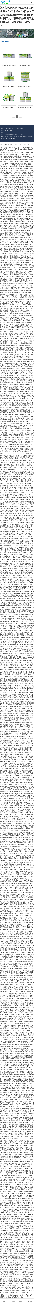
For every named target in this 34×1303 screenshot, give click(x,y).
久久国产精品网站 (22, 738)
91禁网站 (19, 439)
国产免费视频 (14, 935)
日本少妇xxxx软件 (16, 542)
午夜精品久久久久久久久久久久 (17, 683)
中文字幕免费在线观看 (27, 191)
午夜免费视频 (4, 632)
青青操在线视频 (14, 228)
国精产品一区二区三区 (18, 370)
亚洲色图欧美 (27, 301)
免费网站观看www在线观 (9, 1205)
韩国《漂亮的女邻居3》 (24, 708)
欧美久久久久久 (8, 650)
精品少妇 (7, 703)
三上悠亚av (20, 285)
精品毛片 (29, 653)
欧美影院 (9, 214)
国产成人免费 (16, 729)
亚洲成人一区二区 (13, 1050)
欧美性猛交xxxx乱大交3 (14, 598)
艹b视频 (13, 740)
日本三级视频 (16, 1170)
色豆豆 (25, 1064)
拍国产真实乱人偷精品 (24, 260)
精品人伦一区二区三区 (26, 678)
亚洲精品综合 (10, 359)
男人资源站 (14, 736)
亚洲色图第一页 (27, 182)
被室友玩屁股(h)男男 (17, 306)
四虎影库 (12, 924)
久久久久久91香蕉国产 (6, 474)
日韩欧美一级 (27, 425)
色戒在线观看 (29, 458)
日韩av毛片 (29, 368)
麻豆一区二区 (4, 1078)
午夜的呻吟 (14, 533)
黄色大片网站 (18, 823)
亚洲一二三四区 (21, 818)
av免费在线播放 (13, 258)
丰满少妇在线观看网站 (26, 343)
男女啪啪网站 (13, 276)
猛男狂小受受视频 (15, 791)
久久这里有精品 (10, 540)
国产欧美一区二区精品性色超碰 (21, 432)
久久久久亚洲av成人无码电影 (21, 646)
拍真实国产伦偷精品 (16, 182)
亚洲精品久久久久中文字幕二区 (18, 970)
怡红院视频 (12, 575)
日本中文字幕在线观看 (16, 428)
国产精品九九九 (16, 696)
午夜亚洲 (27, 1294)
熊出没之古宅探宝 (5, 1018)
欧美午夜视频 (18, 850)
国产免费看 (8, 354)
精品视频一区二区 (16, 287)
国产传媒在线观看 (25, 1232)
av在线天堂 (10, 441)
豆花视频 (14, 800)
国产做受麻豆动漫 (27, 696)
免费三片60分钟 (25, 205)
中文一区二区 (29, 699)
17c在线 (12, 1262)
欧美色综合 (23, 1281)
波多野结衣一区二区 (9, 520)
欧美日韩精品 (16, 1290)
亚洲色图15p (3, 345)
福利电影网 (20, 1039)
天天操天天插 (5, 607)
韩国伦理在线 (9, 271)
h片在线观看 (25, 931)
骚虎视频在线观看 (20, 310)
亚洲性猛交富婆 (7, 379)
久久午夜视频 (6, 736)
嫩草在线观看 (21, 333)
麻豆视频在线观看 (21, 786)
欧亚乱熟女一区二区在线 (10, 565)
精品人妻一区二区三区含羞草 (21, 281)
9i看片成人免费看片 (11, 722)
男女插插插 (30, 1281)
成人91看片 (26, 1048)
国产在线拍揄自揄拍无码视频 (26, 945)
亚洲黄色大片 (10, 221)
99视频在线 (5, 1004)
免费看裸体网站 (11, 255)
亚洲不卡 (21, 869)
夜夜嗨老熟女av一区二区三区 (14, 1046)
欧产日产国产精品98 (12, 283)
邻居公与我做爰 (11, 1156)
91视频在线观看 (11, 1152)
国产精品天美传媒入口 (18, 871)
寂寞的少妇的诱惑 (19, 712)
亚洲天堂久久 (28, 163)
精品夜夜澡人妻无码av (11, 1186)
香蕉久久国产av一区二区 (24, 427)
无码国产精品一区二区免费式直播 (13, 820)
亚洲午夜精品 (10, 1032)
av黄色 (16, 1083)
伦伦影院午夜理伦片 (6, 370)
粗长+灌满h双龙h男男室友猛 (15, 1266)
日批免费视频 (4, 166)
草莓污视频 (5, 1262)
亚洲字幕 (8, 320)
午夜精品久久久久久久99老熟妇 (16, 458)
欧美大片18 (18, 827)
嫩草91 (27, 269)
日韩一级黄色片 (21, 340)
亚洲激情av (29, 1094)
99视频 (31, 271)
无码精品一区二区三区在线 (24, 602)
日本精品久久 (9, 641)
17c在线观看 (12, 1078)
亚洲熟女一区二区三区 (27, 681)
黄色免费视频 (23, 556)
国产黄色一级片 (20, 540)
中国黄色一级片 (24, 228)
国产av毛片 (24, 989)
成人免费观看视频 (27, 630)
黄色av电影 (26, 959)
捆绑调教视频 (13, 835)
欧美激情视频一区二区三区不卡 (14, 1016)
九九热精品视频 (10, 715)
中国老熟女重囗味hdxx (27, 848)
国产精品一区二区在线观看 (15, 308)
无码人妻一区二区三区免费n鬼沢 (20, 1142)
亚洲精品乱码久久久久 (18, 694)
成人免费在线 (22, 814)
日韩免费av (3, 273)
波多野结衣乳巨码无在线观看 (24, 1255)
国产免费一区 (20, 1163)
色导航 (26, 179)
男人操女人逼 (19, 1237)
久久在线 (15, 379)
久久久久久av (29, 671)
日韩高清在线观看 (17, 1048)
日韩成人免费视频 (28, 1076)
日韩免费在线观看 (10, 1246)
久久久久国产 (7, 527)
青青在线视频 (21, 393)
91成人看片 (26, 1122)
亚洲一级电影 (26, 515)
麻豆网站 (20, 163)
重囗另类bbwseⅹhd (11, 395)
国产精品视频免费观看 (16, 301)
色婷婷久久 (20, 1174)
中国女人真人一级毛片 (22, 375)
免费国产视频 (26, 878)
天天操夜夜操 (22, 294)
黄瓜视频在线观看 (5, 420)
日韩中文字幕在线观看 (8, 807)
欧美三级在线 (16, 235)
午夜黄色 (19, 473)
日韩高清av (28, 322)
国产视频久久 (28, 1140)
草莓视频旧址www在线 (22, 774)
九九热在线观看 (16, 402)
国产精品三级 (18, 186)
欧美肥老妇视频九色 (20, 193)
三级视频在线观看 (10, 375)
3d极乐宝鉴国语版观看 (12, 501)
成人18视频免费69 (26, 1214)
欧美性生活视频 (14, 563)
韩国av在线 (3, 1250)
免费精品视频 (15, 420)
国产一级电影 (22, 784)
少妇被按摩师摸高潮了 (14, 664)
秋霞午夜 (23, 526)
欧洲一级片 (16, 874)
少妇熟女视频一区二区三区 (12, 623)
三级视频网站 (4, 416)
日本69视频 (26, 1009)
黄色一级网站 (6, 326)
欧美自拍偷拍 (6, 237)
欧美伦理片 (30, 581)
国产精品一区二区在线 (19, 851)
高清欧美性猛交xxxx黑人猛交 (20, 561)
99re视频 (27, 802)
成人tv (2, 464)
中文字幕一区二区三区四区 (7, 965)
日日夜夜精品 (18, 839)
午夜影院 (25, 832)
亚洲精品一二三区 (26, 480)
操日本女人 (26, 243)
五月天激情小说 (13, 853)
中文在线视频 (20, 802)
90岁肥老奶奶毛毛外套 (17, 731)
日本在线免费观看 (22, 735)
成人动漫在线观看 (27, 1149)
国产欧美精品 (11, 549)
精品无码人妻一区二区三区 (12, 660)
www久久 (25, 876)
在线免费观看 (22, 1165)
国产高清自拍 (26, 513)
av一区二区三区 (19, 1159)
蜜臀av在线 (8, 694)
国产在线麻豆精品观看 (16, 968)
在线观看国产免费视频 (27, 623)
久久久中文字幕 (22, 777)
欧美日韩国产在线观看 (6, 724)
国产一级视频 (4, 749)
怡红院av (27, 912)
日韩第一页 (28, 197)
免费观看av (15, 510)
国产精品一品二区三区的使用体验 (20, 174)
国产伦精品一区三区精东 (19, 175)
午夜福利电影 (29, 1191)
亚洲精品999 (9, 156)
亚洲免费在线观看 (17, 559)
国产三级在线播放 (12, 892)
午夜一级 (8, 591)
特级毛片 (30, 414)
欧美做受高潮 (23, 347)
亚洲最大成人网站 (28, 258)
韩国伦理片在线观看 (20, 929)
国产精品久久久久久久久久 (22, 795)
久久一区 (11, 324)
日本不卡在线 (26, 220)
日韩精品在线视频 (29, 430)
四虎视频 (22, 697)
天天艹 (2, 701)
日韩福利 (17, 1228)
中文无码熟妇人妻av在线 (21, 246)
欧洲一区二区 (20, 740)
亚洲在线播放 (18, 156)
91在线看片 (16, 191)
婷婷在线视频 (4, 462)
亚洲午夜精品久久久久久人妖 (21, 860)
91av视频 (13, 1197)
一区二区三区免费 (6, 559)
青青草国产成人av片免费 (10, 869)
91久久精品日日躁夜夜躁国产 (23, 359)
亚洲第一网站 (16, 1287)
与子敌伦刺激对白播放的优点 (11, 1094)
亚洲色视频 (25, 409)
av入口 (29, 335)
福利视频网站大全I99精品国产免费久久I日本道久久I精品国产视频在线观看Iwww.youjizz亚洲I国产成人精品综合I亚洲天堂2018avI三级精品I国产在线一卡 (17, 149)
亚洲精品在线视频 (5, 294)
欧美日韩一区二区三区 (11, 814)
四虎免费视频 (15, 920)
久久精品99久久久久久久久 (18, 781)
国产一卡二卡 (18, 625)
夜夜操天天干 (26, 616)
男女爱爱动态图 (10, 763)
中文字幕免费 (29, 894)
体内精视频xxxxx (27, 418)
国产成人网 (21, 671)
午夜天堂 (19, 1198)
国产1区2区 (6, 1258)
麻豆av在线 (16, 650)
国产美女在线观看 (23, 535)
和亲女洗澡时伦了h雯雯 (19, 457)
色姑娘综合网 (18, 319)
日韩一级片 (23, 653)
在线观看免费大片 (22, 211)
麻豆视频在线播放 (13, 1124)
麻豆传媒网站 (10, 689)
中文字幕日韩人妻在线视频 (19, 1055)
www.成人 (5, 628)
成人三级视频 (23, 248)
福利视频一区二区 (12, 197)
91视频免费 (9, 389)
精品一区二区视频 (27, 402)
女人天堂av (21, 197)
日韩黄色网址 (22, 315)
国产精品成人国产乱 (13, 161)
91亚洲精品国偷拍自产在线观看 (18, 365)
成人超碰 (11, 352)
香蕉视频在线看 (8, 927)
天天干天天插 (11, 1212)
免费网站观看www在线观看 (8, 1035)
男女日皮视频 (9, 754)
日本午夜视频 (9, 708)
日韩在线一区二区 (16, 220)
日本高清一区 (7, 154)
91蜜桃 (20, 747)
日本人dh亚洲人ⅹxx (12, 338)
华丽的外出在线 (27, 885)
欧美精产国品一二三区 (7, 625)
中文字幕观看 (28, 1159)
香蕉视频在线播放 (27, 227)
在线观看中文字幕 (9, 600)
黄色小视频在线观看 (14, 674)
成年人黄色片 (27, 428)
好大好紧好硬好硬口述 (8, 1020)
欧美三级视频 (28, 1020)
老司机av (12, 349)
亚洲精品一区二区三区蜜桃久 (16, 189)
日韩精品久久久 (4, 524)
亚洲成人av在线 (24, 420)
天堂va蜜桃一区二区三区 (14, 331)
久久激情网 (25, 775)
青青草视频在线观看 (20, 574)
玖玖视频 (11, 876)
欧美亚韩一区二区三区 (14, 899)
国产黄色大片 (13, 981)
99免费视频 (29, 1248)
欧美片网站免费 (24, 304)
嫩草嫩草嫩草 (19, 1262)
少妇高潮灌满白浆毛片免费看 (23, 933)
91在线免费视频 (11, 393)
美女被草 (19, 1152)
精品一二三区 (28, 568)
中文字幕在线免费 (6, 432)
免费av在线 (28, 189)
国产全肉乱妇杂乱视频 (13, 526)
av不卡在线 (19, 763)
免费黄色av (16, 837)
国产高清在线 (28, 184)
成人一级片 (24, 676)
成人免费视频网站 (7, 556)
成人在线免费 (26, 1220)
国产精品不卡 (11, 797)
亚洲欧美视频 (14, 188)
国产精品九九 (6, 306)
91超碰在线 (8, 510)
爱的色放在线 (24, 572)
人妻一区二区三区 (13, 248)
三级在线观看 (22, 478)
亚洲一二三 (6, 611)
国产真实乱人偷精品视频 (20, 943)
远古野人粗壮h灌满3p (11, 777)
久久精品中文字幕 (12, 581)
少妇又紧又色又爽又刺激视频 (14, 1127)
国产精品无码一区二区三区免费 (14, 1062)
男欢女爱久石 (27, 446)
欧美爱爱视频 (14, 671)
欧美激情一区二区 (16, 609)
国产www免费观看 (18, 811)
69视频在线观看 (21, 168)
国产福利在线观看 (28, 1267)
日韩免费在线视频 (11, 1074)
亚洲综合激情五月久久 (12, 653)
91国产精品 (19, 520)
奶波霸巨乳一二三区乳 (17, 1025)
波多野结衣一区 (22, 1131)
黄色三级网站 (16, 1243)
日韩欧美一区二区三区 (27, 703)
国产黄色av (20, 975)
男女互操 (22, 982)
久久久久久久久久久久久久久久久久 (19, 867)
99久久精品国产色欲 (10, 547)
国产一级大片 (9, 669)
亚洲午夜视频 (16, 759)
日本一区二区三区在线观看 (21, 545)
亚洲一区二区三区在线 (23, 411)
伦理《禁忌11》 (19, 1294)
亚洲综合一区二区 (22, 423)
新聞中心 (21, 1300)
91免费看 (3, 253)
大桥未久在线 (10, 1106)
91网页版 (27, 620)
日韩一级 (28, 952)
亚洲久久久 (5, 372)
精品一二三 (5, 365)
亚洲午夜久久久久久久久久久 (8, 690)
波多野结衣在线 (21, 908)
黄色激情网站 (7, 388)
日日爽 (15, 455)
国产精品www (16, 758)
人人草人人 (14, 784)
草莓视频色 (15, 1161)
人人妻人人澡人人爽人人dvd (16, 727)
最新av (26, 904)
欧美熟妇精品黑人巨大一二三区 (9, 832)
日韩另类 (29, 851)
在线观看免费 (4, 152)
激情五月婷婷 (28, 726)
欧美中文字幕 (15, 666)
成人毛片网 (20, 1285)
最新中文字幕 (10, 414)
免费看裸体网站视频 (13, 195)
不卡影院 (13, 439)
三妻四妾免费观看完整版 (17, 289)
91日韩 (28, 536)
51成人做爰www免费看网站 (21, 1147)
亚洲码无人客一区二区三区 (18, 655)
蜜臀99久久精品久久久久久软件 (12, 692)
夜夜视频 (28, 234)
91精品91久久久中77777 (9, 168)
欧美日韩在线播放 (6, 947)
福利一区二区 (4, 853)
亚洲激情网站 (19, 1119)
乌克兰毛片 (9, 855)
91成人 (2, 296)
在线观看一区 (26, 1053)
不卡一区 (22, 772)
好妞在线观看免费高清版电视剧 (20, 326)
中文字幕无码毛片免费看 (18, 1018)
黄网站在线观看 (21, 843)
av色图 (8, 1025)
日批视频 (27, 434)
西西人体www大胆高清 (23, 658)
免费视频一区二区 (18, 425)
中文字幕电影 (24, 660)
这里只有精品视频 (11, 423)
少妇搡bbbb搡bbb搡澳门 (10, 469)
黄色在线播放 (23, 1161)
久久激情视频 (4, 1110)
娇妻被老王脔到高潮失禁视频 (13, 409)
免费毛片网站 (20, 202)
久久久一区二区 (6, 602)
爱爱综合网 (27, 289)
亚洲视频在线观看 (18, 381)
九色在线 (21, 379)
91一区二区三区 (8, 400)
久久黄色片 (29, 478)
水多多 (10, 1174)
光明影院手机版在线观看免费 (21, 170)
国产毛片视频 (14, 1135)
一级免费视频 (4, 1283)
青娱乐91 (28, 457)
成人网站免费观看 (15, 988)
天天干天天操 (4, 1021)
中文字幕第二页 (12, 1193)
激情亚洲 (7, 747)
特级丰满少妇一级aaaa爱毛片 (21, 374)
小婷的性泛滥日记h (17, 519)
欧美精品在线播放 (18, 704)
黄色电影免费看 (26, 998)
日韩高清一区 (7, 312)
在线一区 (28, 694)
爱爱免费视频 (7, 163)
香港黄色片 (10, 929)
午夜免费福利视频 (13, 462)
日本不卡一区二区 (15, 611)
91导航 (18, 1136)
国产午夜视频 (11, 266)
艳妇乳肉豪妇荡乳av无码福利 (15, 828)
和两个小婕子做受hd (19, 389)
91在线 (9, 1126)
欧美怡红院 (20, 274)
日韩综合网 (19, 1069)
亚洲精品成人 (19, 1133)
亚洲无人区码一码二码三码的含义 (21, 750)
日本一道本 (10, 827)
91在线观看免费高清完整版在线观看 (21, 1057)
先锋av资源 (21, 338)
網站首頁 (4, 1300)
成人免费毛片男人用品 (27, 830)
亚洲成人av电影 (16, 312)
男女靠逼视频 (20, 894)
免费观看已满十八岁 (13, 719)
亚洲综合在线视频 (7, 713)
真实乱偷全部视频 (25, 489)
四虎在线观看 (11, 1255)
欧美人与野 (23, 1124)
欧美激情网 (24, 241)
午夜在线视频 (7, 535)
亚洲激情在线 (23, 297)
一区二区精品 (4, 667)
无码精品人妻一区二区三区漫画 (17, 416)
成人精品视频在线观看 (8, 363)
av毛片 (17, 1189)
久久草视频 (25, 312)
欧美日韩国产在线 (28, 820)
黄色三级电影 (4, 193)
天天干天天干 (10, 910)
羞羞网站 (14, 163)
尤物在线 (2, 855)
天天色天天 (29, 566)
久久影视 (24, 1129)
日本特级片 (28, 1110)
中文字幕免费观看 (26, 485)
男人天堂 (26, 963)
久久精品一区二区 (17, 443)
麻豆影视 (15, 641)
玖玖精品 (17, 342)
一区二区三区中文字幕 (22, 756)
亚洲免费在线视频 (8, 726)
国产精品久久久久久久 (8, 1087)
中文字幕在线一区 (14, 1012)
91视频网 (30, 689)
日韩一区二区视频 (21, 1292)
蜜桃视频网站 (4, 664)
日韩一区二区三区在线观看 (12, 204)
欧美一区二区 (4, 974)
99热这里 (2, 1106)
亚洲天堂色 (27, 966)
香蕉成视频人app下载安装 (23, 1081)
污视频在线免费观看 (21, 600)
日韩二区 (19, 637)
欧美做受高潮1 (9, 407)
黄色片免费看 (23, 858)
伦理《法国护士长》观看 (15, 225)
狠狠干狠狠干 (27, 1046)
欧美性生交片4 (14, 336)
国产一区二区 (10, 1085)
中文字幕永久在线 (8, 522)
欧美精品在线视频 (26, 1080)
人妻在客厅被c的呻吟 (22, 471)
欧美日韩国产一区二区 (19, 366)
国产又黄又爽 (8, 701)
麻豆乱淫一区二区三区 (9, 804)
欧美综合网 (16, 207)
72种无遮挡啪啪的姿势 (9, 864)
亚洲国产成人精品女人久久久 (14, 919)
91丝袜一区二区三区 (26, 400)
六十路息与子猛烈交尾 (27, 524)
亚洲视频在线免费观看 (12, 858)
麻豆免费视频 (17, 404)
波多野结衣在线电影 (6, 1161)
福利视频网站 (4, 995)
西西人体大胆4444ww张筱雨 (18, 593)
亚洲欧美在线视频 (13, 384)
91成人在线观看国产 (17, 1154)
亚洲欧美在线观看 (19, 322)
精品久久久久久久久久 (17, 508)
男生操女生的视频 (25, 358)
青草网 (24, 558)
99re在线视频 (12, 437)
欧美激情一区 (6, 287)
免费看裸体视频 (15, 834)
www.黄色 (21, 949)
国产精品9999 (7, 278)
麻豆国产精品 (15, 218)
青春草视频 (6, 1223)
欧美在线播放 (24, 874)
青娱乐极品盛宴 (4, 706)
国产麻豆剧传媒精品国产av (18, 335)
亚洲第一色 (15, 216)
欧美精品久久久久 (29, 605)
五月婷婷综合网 (21, 579)
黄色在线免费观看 (7, 398)
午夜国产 (14, 487)
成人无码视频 (4, 1150)
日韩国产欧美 (21, 922)
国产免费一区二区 (11, 1195)
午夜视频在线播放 (13, 345)
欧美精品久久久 (21, 1175)
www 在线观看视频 (12, 165)
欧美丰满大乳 (7, 175)
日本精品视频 (14, 812)
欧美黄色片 (29, 779)
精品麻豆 (25, 950)
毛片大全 (29, 416)
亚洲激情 (20, 487)
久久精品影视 (11, 273)
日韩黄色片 (3, 896)
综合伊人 (10, 281)
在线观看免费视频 (12, 478)
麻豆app (23, 1094)
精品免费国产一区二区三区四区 (19, 1120)
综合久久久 (6, 533)
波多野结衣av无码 (26, 614)
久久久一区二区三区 (25, 641)
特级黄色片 (10, 574)
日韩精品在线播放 (17, 604)
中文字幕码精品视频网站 (19, 466)
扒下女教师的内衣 (13, 506)
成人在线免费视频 (27, 899)
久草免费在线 (4, 239)
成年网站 (28, 1289)
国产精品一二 (22, 395)
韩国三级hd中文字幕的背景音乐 (19, 577)
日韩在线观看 (22, 372)
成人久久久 (13, 747)
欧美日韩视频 (29, 504)
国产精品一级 (14, 657)
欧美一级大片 (20, 1000)
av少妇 (20, 460)
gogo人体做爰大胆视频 (11, 1028)
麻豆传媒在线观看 (11, 779)
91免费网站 (3, 1191)
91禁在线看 (16, 400)
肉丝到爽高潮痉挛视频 (16, 554)
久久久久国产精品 (12, 260)
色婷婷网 (29, 908)
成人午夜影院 (9, 374)
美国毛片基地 (4, 1253)
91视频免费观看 (10, 766)
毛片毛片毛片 (20, 273)
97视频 (21, 793)
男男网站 (2, 343)
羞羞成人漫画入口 (18, 450)
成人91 (7, 428)
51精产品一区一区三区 (18, 1248)
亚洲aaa (7, 1197)
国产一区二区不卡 (10, 774)
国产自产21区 (28, 704)
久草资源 (19, 1253)
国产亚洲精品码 (4, 349)
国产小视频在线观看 (15, 299)
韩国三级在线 (26, 391)
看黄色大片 (5, 276)
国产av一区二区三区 (6, 584)
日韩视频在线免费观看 (7, 319)
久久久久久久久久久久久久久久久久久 (15, 453)
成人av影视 (28, 1090)
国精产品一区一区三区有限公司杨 (22, 621)
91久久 (8, 317)
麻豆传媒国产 (7, 729)
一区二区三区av (4, 579)
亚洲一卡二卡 (22, 212)
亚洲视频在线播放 (7, 1149)
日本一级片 (20, 1297)
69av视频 (29, 372)
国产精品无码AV (4, 228)
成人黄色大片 (11, 1202)
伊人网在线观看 (13, 993)
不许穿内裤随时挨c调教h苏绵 (14, 1060)
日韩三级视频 (26, 609)
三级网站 (30, 462)
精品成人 (28, 1067)
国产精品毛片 (19, 959)
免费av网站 (11, 857)
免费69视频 (14, 490)
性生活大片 (10, 823)
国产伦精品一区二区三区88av (17, 628)
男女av (29, 481)
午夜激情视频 (7, 519)
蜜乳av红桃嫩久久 (8, 998)
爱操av (10, 404)
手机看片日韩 (17, 251)
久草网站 (14, 1260)
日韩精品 (24, 361)
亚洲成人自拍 (18, 414)
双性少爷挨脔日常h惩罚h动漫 (25, 873)
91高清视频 (6, 586)
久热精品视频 (24, 1044)
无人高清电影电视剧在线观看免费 (9, 597)
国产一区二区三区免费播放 (23, 412)
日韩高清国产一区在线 (20, 407)
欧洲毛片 (20, 455)
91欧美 (29, 559)
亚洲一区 (2, 837)
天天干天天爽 (28, 589)
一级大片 (6, 182)
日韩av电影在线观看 (19, 290)
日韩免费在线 (10, 310)
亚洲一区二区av (15, 382)
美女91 (22, 568)
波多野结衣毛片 (17, 446)
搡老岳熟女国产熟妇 (10, 473)
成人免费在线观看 (11, 211)
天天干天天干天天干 (13, 982)
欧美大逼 (6, 1292)
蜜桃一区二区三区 (18, 451)
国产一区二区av (24, 674)
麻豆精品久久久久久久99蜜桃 (9, 460)
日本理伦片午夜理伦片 (13, 480)
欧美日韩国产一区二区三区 (23, 1227)
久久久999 (20, 1037)
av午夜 (28, 1165)
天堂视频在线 (26, 798)
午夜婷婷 (31, 950)
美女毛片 (28, 687)
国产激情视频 (13, 607)
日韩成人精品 (19, 896)
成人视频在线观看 (22, 499)
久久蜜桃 (28, 628)
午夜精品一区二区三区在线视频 (10, 297)
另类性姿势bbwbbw (17, 866)
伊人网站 (24, 529)
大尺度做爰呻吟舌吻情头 (9, 1198)
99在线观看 (26, 1060)
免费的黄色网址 (9, 572)
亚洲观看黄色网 (18, 605)
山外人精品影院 (19, 726)
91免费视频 (20, 770)
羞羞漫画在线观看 (23, 935)
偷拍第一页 (20, 1097)
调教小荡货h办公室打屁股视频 (25, 1074)
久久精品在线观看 (6, 216)
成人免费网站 (11, 471)
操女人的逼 (26, 954)
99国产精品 (3, 267)
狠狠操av (7, 885)
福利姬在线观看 (15, 1058)
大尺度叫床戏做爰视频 (21, 915)
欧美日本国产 (27, 850)
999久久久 (25, 761)
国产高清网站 (21, 862)
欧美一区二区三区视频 (20, 253)
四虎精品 (29, 466)
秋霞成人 (11, 1283)
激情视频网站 (22, 1011)
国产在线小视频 (18, 243)
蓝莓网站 (14, 177)
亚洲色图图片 (6, 1027)
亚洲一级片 (5, 818)
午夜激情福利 (7, 466)
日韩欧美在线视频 (10, 979)
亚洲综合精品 (6, 1066)
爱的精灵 (10, 926)
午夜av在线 (24, 1287)
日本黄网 (16, 556)
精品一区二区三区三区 (13, 267)
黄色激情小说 (22, 490)
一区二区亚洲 (26, 1099)
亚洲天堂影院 (23, 1278)
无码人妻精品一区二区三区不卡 (19, 1092)
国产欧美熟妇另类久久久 (20, 926)
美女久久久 (11, 974)
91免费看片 (7, 487)
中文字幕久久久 (20, 1021)
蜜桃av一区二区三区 (18, 634)
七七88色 (18, 616)
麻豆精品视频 (27, 156)
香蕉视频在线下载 (26, 1283)
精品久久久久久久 (13, 152)
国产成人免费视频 (5, 821)
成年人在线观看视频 (8, 903)
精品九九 (7, 430)
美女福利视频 (21, 687)
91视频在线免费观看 (11, 922)
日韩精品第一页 (20, 266)
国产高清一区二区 (17, 527)
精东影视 (7, 464)
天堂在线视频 (17, 1071)
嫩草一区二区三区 (17, 1104)
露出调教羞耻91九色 (18, 354)
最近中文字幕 (10, 342)
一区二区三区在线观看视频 (13, 551)
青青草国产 (10, 989)
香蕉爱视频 (25, 186)
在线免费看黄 (10, 223)
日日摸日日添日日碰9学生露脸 (22, 181)
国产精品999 (18, 876)
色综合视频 (26, 625)
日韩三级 (20, 897)
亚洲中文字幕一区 (28, 1104)
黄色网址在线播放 (27, 299)
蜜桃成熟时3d (16, 947)
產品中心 (12, 1300)
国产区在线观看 (9, 651)
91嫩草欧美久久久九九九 (20, 172)
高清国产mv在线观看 (17, 589)
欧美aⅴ (26, 274)
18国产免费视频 (26, 551)
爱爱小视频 (4, 1193)
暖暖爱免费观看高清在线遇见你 (19, 977)
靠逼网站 (15, 1278)
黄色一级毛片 (23, 462)
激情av (8, 411)
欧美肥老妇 (30, 558)
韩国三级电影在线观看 (17, 1023)
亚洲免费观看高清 (8, 984)
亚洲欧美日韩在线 (13, 772)
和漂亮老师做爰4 (23, 1126)
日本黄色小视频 (8, 251)
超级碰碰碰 (15, 388)
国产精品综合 (15, 568)
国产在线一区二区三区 (26, 195)
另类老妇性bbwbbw (24, 216)
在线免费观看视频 (12, 377)
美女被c (5, 232)
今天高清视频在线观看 (24, 283)
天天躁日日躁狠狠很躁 (17, 237)
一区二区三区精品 (21, 766)
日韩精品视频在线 (16, 391)
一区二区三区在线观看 (8, 356)
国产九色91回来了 (7, 1147)
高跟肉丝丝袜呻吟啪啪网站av (22, 441)
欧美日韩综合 (17, 855)
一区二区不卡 (17, 398)
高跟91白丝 (24, 1181)
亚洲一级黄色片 (18, 474)
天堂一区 (28, 393)
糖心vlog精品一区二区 (8, 179)
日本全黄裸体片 (26, 1264)
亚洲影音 (9, 1278)
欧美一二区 (3, 260)
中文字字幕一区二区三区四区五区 (9, 697)
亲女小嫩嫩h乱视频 (18, 588)
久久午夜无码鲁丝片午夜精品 (24, 643)
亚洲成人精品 (12, 1253)
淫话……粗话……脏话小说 (22, 352)
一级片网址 (15, 347)
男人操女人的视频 (5, 568)
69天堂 (25, 414)
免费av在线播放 (29, 317)
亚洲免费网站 (28, 1000)
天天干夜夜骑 (9, 262)
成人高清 (6, 327)
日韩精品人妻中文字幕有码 (24, 582)
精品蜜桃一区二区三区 (18, 536)
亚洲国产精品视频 (26, 267)
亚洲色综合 (8, 1243)
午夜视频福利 (9, 172)
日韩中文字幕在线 (13, 492)
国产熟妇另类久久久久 (24, 469)
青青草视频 (8, 159)
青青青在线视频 (11, 421)
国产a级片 (28, 198)
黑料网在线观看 (21, 952)
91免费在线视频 (4, 644)
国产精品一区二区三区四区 (21, 271)
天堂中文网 (3, 197)
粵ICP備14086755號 (10, 138)
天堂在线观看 (9, 605)
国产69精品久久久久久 (12, 343)
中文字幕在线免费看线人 (12, 296)
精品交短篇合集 (16, 278)
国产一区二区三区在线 (26, 1150)
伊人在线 (5, 437)
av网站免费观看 (20, 317)
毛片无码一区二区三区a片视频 (11, 1207)
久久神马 (28, 320)
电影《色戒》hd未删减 (6, 186)
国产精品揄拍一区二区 (13, 681)
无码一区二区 (18, 984)
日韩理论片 (26, 308)
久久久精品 (16, 304)
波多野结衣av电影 (21, 635)
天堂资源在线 (24, 837)
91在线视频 (30, 251)
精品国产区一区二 (8, 775)
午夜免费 (8, 1104)
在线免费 (19, 177)
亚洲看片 (8, 177)
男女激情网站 (25, 204)
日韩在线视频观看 (21, 979)
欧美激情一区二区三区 (26, 887)
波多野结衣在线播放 (14, 232)
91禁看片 (6, 529)
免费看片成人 (23, 161)
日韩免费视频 (4, 683)
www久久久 (13, 818)
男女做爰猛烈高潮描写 (21, 689)
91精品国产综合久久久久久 (19, 158)
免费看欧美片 (7, 457)
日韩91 (20, 258)
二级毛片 (3, 1195)
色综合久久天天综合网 (18, 200)
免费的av (20, 1257)
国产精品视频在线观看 (9, 250)
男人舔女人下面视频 (6, 1103)
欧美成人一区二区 (21, 936)
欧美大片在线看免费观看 (9, 637)
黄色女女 (28, 290)
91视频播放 (29, 982)
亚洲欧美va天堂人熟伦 (6, 712)
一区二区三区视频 (8, 322)
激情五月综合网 (22, 1216)
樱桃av (2, 1204)
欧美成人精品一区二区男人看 (19, 1014)
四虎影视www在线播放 (6, 545)
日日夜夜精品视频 (19, 397)
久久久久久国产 (13, 1110)
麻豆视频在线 (22, 1135)
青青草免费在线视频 (14, 1181)
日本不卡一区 (20, 303)
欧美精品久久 (11, 1250)
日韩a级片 (17, 989)
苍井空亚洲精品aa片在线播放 (23, 313)
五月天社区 (28, 740)
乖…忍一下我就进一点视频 (12, 595)
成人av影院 (27, 351)
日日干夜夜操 (28, 1246)
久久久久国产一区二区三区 (23, 549)
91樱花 (29, 632)
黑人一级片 (18, 775)
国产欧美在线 (14, 212)
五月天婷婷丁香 (11, 1037)
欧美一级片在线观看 (25, 239)
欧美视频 (13, 1027)
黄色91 (13, 317)
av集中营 (11, 193)
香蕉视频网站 (11, 361)
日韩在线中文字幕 (23, 377)
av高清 (14, 1200)
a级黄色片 (22, 296)
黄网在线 (21, 1096)
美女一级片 (19, 1009)
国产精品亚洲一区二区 (13, 485)
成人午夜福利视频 (24, 336)
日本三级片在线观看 (6, 1170)
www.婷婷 (5, 857)
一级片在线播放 (27, 575)
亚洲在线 (17, 572)
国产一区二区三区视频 (13, 205)
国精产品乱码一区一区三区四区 (9, 889)
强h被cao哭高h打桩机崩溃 (14, 673)
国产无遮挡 (16, 262)
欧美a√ (29, 644)
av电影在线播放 (10, 1296)
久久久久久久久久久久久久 (7, 1002)
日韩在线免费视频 (25, 719)
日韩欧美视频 (12, 333)
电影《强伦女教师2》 (27, 342)
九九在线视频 (13, 327)
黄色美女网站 (25, 855)
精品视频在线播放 (20, 699)
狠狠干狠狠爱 (27, 306)
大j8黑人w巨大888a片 (11, 1165)
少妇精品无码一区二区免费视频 (21, 209)
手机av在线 (24, 207)
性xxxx (20, 832)
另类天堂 (16, 570)
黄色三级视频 (23, 384)
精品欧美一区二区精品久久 (25, 835)
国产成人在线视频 (21, 680)
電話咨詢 (30, 1300)
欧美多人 (29, 294)
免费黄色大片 (20, 782)
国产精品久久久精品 (26, 595)
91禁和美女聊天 (16, 630)
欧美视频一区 (25, 825)
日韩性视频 (6, 508)
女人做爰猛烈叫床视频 (6, 704)
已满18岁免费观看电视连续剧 (10, 1281)
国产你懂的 (13, 717)
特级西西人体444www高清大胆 (24, 1108)
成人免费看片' (21, 437)
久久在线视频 (6, 609)
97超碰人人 (30, 1030)
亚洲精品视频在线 (7, 733)
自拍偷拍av (10, 253)
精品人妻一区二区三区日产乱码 (16, 368)
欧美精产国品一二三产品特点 (13, 1053)
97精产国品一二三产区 (12, 1096)
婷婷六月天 (16, 614)
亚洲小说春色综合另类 (15, 476)
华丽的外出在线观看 (26, 382)
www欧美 (7, 731)
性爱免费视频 (9, 191)
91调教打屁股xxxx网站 (14, 515)
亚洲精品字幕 (12, 427)
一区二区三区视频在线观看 (22, 910)
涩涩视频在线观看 (13, 239)
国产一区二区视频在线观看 (15, 386)
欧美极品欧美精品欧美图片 (21, 669)
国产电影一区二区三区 (13, 198)
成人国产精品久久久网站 (19, 1089)
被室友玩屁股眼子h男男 (20, 648)
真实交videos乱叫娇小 (27, 1034)
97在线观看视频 (8, 264)
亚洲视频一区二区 (17, 154)
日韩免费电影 (9, 513)
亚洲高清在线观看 (27, 1251)
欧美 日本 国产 (17, 214)
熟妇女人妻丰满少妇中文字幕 (23, 958)
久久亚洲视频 (9, 588)
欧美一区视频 (20, 966)
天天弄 (5, 189)
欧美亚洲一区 (6, 439)
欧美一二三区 (26, 1218)
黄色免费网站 (18, 221)
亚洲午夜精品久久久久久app (18, 483)
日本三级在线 (21, 467)
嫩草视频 (26, 869)
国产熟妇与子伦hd (10, 351)
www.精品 (11, 412)
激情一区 (12, 756)
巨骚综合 (24, 251)
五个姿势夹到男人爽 (20, 752)
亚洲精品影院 (4, 384)
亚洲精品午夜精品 (17, 558)
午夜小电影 (24, 230)
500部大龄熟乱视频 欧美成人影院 (12, 1172)
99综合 (30, 556)
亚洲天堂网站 (27, 319)
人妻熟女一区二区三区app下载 (24, 1202)
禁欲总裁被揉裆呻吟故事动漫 (19, 586)
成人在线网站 (19, 179)
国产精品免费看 (22, 1193)
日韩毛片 (13, 411)
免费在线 (28, 804)
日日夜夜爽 (18, 418)
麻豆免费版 (8, 758)
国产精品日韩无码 (7, 451)
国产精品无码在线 (15, 524)
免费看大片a (23, 666)
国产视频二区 (22, 581)
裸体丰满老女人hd (20, 234)
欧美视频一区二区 (10, 972)
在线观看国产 (17, 264)
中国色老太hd (11, 1069)
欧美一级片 (9, 435)
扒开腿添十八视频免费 (13, 230)
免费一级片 (9, 207)
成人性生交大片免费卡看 (17, 184)
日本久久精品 (20, 351)
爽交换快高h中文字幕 (16, 497)
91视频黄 (27, 1163)
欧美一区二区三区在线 (22, 965)
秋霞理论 (11, 280)
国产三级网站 (13, 372)
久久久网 (13, 285)
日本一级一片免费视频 (16, 706)
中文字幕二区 (8, 621)
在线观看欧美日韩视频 (8, 841)
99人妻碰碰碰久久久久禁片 (16, 166)
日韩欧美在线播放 (22, 547)
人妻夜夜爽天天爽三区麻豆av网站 (20, 1209)
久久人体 (12, 303)
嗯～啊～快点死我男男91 (26, 165)
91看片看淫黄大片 (22, 1004)
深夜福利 (29, 193)
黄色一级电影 (5, 867)
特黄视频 (6, 340)
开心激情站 (24, 292)
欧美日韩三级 (5, 883)
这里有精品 (13, 340)
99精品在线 (14, 294)
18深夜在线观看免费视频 (25, 993)
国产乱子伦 (25, 517)
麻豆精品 (7, 1057)
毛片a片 (25, 1103)
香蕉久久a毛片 (17, 1166)
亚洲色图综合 (16, 584)
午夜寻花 (17, 1034)
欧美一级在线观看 (20, 1032)
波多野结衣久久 (13, 906)
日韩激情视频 (12, 1175)
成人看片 (22, 510)
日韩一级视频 (29, 266)
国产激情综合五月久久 (8, 202)
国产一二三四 (22, 889)
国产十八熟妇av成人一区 (25, 853)
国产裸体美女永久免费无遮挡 (20, 159)
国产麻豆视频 (13, 883)
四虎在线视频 (10, 234)
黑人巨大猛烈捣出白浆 (14, 227)
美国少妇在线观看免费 (20, 942)
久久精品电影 (26, 542)
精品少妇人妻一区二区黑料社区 (16, 1191)
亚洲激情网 (24, 759)
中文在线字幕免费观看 (19, 733)
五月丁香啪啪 (4, 492)
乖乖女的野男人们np (25, 1258)
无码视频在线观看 (21, 481)
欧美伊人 (13, 582)
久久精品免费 (9, 181)
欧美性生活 (26, 221)
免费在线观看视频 (11, 274)
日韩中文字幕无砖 (7, 825)
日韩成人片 (6, 1120)
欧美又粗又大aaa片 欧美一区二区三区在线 (15, 496)
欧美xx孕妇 (25, 692)
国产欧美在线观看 (15, 292)
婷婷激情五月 (24, 729)
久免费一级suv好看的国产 (7, 418)
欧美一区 (30, 522)
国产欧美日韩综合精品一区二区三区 (17, 901)
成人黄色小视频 (8, 170)
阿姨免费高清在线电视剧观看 (10, 358)
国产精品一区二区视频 (7, 850)
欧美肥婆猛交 (26, 448)
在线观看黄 (3, 526)
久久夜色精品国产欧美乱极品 (19, 821)
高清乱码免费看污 (13, 1232)
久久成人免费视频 (16, 448)
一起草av (19, 890)
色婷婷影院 (26, 538)
